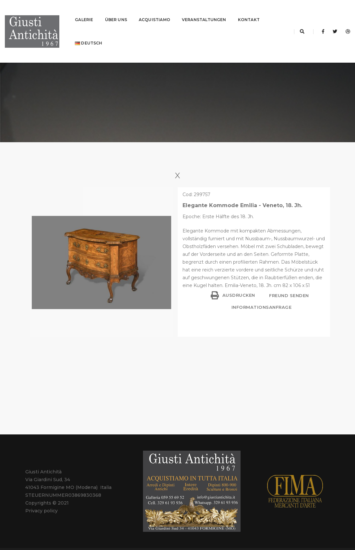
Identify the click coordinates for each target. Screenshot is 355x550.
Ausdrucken (233, 279)
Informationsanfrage (261, 291)
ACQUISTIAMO (154, 11)
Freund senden (288, 279)
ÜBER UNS (116, 11)
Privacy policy (41, 495)
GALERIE (84, 11)
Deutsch (88, 34)
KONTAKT (249, 11)
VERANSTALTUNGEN (204, 11)
